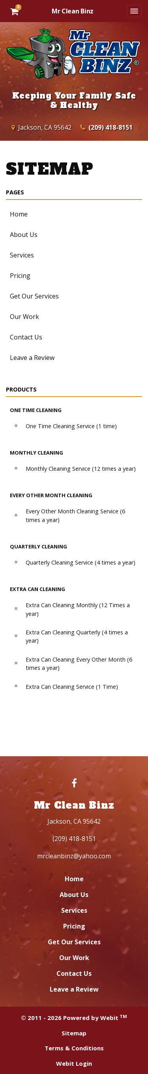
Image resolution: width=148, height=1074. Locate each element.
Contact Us (26, 337)
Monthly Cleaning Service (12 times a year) (81, 468)
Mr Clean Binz (73, 11)
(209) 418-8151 (110, 127)
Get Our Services (34, 296)
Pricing (20, 275)
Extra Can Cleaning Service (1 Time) (72, 686)
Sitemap (74, 1033)
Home (19, 214)
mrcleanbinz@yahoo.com (74, 856)
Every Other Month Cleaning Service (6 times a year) (75, 515)
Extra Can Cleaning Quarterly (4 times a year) (77, 636)
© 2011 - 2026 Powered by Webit (74, 1017)
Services (22, 255)
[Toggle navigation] (134, 11)
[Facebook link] (74, 783)
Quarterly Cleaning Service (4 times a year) (80, 562)
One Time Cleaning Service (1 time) (71, 426)
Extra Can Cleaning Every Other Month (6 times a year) (79, 664)
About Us (23, 234)
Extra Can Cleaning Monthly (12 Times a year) (78, 609)
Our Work (24, 316)
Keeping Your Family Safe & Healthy (74, 100)
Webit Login (74, 1063)
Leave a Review (32, 357)
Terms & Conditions (74, 1048)
